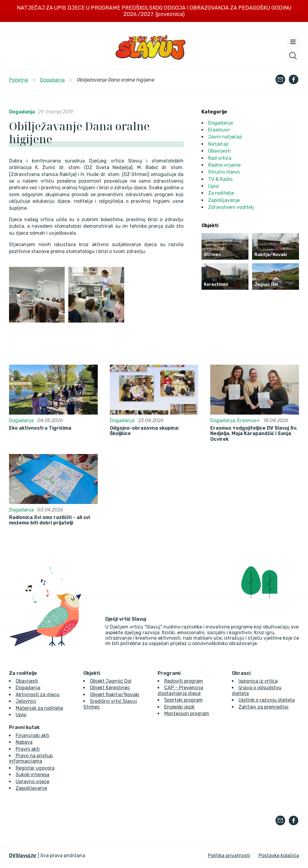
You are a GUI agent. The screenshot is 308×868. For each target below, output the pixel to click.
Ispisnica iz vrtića (258, 681)
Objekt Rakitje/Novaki (114, 694)
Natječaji (218, 144)
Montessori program (186, 713)
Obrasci (241, 673)
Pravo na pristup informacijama (31, 758)
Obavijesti (219, 151)
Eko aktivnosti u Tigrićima (40, 428)
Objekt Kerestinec (110, 687)
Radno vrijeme (224, 165)
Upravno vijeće (32, 781)
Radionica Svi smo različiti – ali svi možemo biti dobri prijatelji (49, 520)
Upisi (213, 186)
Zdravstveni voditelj (231, 207)
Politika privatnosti (229, 855)
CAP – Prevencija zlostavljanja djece (180, 690)
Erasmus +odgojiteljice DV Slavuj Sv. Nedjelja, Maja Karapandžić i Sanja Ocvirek (253, 433)
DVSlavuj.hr (23, 855)
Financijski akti (32, 735)
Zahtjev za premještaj (263, 707)
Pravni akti (28, 749)
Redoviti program (183, 681)
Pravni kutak (24, 727)
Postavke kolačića (279, 855)
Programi (169, 673)
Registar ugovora (35, 768)
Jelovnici (26, 701)
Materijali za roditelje (39, 708)
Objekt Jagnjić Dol (110, 681)
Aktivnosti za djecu (38, 694)
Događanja (22, 112)
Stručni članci (224, 172)
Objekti (91, 673)
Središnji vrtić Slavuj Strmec (110, 703)
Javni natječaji (225, 137)
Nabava (24, 742)
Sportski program (183, 700)
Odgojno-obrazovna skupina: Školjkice (144, 430)
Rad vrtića (219, 158)
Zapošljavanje (224, 200)
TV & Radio (220, 179)
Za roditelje (221, 193)
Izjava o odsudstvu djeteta (257, 690)
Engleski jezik (179, 707)
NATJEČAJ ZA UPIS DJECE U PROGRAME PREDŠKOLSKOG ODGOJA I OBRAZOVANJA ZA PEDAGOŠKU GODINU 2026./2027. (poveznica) (154, 11)
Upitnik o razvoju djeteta (267, 700)
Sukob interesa (32, 774)
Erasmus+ (219, 130)
